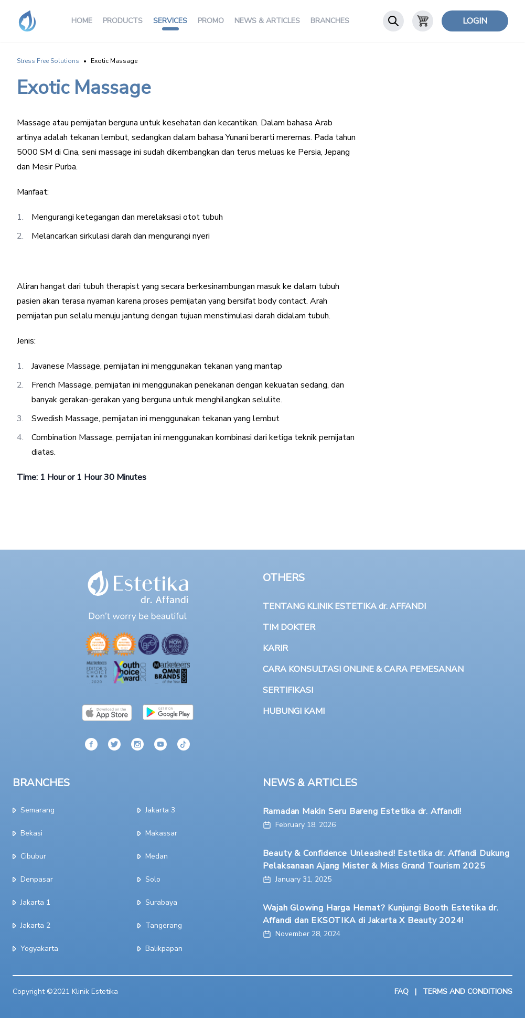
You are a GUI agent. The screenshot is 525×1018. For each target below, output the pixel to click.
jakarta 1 (31, 902)
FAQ (401, 991)
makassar (157, 833)
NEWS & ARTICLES (310, 783)
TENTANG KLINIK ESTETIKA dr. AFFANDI (344, 606)
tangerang (159, 925)
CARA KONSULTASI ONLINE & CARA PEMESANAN (363, 669)
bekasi (27, 833)
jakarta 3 (156, 810)
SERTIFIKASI (288, 690)
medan (152, 856)
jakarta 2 (31, 925)
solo (148, 879)
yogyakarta (35, 948)
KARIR (275, 648)
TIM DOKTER (289, 627)
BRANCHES (41, 783)
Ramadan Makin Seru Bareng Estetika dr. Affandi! (362, 811)
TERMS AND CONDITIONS (467, 991)
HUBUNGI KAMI (294, 711)
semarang (34, 810)
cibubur (29, 856)
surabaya (157, 902)
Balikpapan (160, 948)
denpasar (33, 879)
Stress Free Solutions (48, 61)
